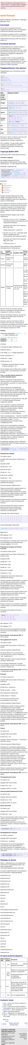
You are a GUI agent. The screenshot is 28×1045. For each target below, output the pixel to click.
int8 (10, 102)
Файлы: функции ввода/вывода (14, 1024)
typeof (5, 1015)
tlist (13, 129)
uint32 (18, 170)
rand (4, 80)
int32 (12, 103)
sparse (13, 112)
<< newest (3, 1024)
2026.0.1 (8, 4)
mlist (12, 133)
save (2, 177)
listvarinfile (6, 1010)
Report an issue (5, 1020)
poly (11, 107)
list (13, 125)
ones (20, 448)
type (4, 1013)
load (4, 1006)
